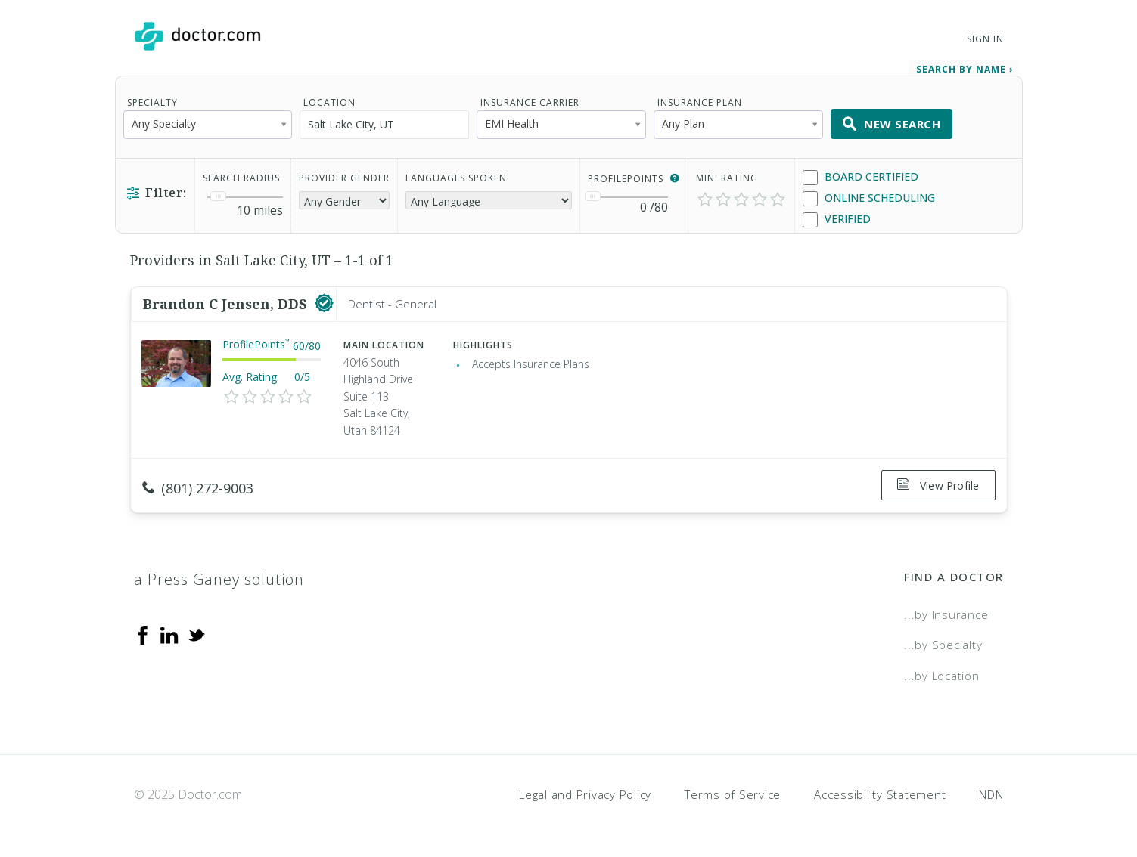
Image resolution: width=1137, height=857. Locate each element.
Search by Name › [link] (964, 69)
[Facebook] (143, 633)
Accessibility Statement (880, 792)
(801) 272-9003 (197, 488)
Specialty (152, 102)
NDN (991, 792)
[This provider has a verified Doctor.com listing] (324, 304)
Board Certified (860, 177)
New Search (892, 123)
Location (329, 102)
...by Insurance (946, 613)
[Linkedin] (169, 633)
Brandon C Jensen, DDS (227, 304)
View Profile (938, 485)
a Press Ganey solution (219, 578)
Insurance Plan (699, 102)
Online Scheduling (869, 198)
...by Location (942, 674)
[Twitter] (196, 633)
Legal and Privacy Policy (585, 792)
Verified (837, 219)
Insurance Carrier (529, 102)
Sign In (985, 38)
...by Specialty (943, 643)
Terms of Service (733, 792)
